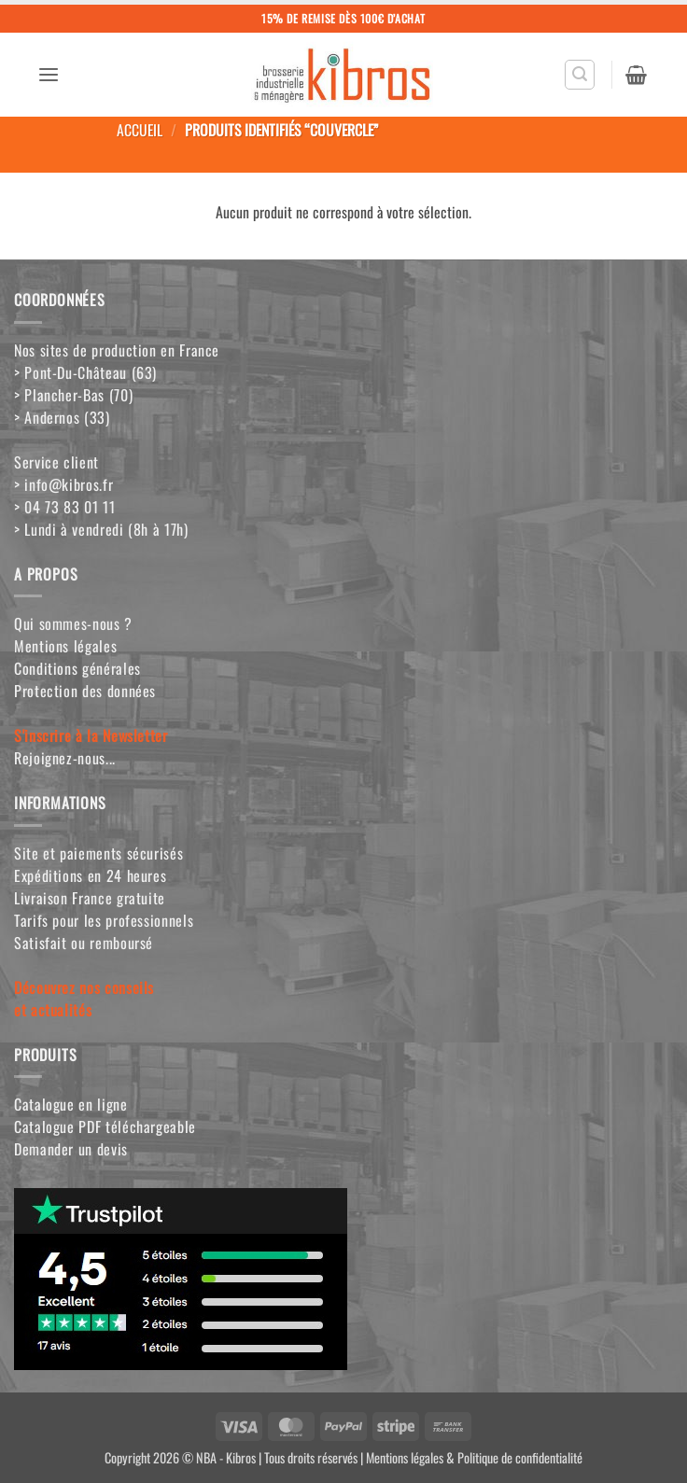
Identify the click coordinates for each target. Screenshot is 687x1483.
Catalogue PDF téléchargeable (105, 1126)
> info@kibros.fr (63, 484)
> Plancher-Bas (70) (73, 395)
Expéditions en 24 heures (90, 875)
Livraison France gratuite (89, 898)
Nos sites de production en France (116, 350)
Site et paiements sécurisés (98, 853)
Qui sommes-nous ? (73, 623)
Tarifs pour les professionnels (103, 920)
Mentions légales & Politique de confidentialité (474, 1457)
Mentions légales (65, 646)
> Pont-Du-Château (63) (85, 372)
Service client (56, 462)
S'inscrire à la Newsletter (91, 735)
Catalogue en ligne (71, 1104)
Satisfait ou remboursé (83, 942)
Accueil (139, 130)
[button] (48, 75)
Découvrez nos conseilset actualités (84, 998)
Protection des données (85, 690)
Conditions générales (77, 668)
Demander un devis (71, 1149)
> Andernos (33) (62, 417)
